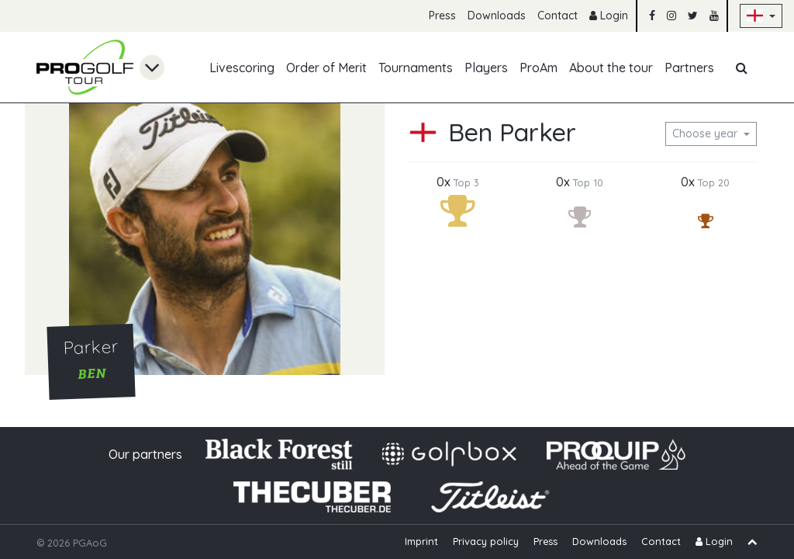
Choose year (706, 134)
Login (608, 16)
